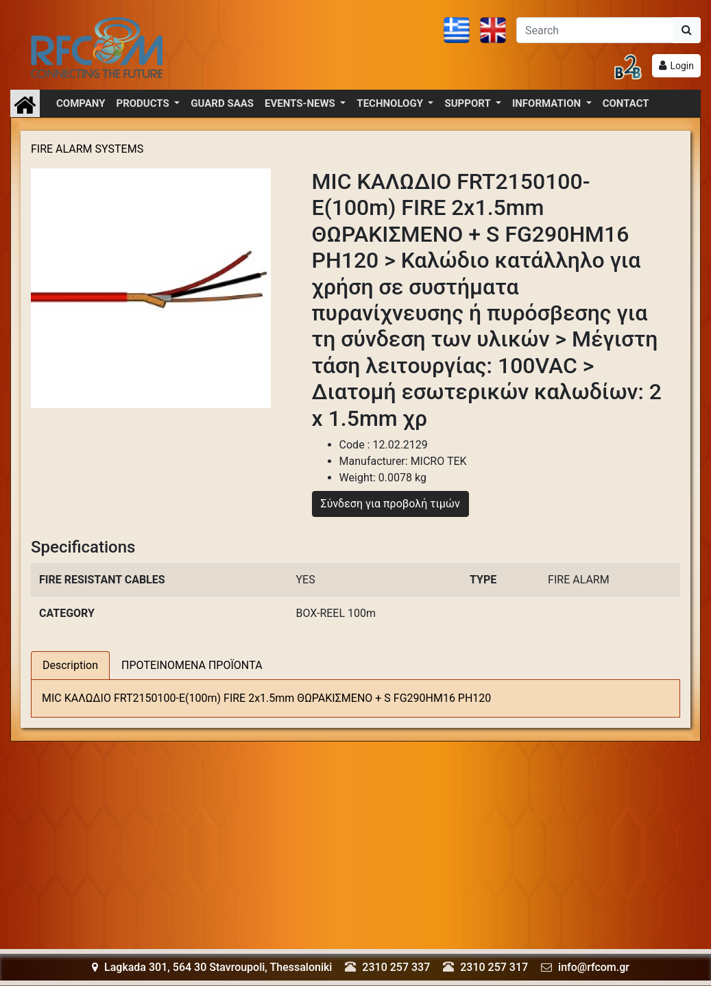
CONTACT (626, 103)
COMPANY (81, 103)
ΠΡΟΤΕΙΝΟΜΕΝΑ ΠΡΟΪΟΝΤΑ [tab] (192, 665)
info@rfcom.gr (593, 967)
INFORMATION (547, 103)
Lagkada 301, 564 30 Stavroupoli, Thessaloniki (212, 967)
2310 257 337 (396, 967)
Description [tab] (70, 665)
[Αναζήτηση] (594, 30)
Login (682, 65)
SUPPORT (468, 103)
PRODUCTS (144, 103)
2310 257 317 (494, 967)
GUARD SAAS (222, 103)
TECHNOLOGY (391, 103)
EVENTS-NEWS (301, 103)
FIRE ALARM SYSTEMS (87, 148)
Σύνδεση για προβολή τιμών (390, 503)
